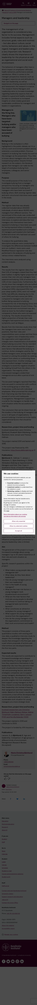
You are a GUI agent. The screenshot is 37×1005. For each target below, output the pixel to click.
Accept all (18, 531)
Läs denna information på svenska (15, 516)
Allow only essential (18, 521)
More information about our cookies (15, 514)
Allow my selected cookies (18, 526)
